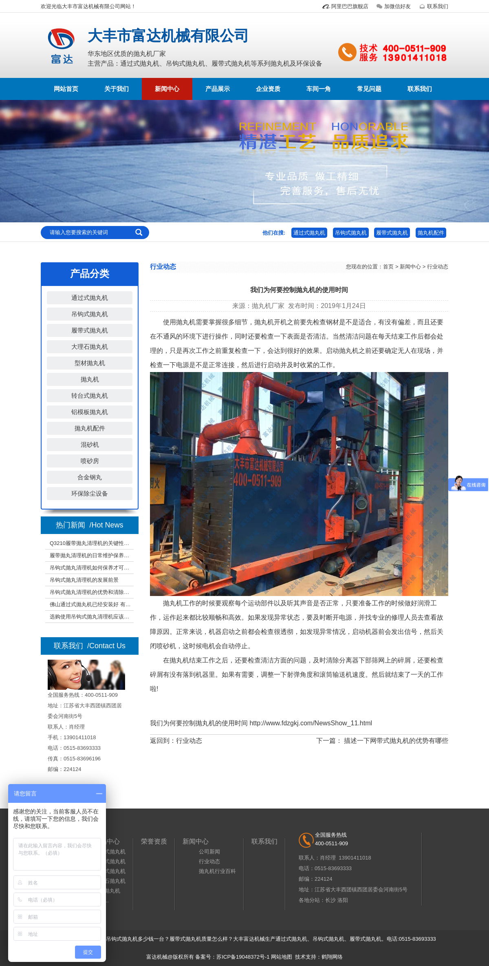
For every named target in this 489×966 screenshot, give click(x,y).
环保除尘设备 (89, 493)
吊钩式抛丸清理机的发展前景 (84, 581)
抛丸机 (90, 379)
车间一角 (318, 88)
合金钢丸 (89, 477)
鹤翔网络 (332, 957)
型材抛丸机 (90, 362)
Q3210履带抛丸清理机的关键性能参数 (92, 544)
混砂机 (90, 444)
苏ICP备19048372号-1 (242, 957)
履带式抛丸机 (392, 233)
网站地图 (281, 957)
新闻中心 (167, 88)
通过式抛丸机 (309, 233)
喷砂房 (90, 460)
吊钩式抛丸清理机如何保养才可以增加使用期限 (92, 569)
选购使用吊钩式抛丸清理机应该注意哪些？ (92, 618)
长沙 (330, 900)
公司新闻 (209, 852)
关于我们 (116, 88)
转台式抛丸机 (89, 395)
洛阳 (342, 900)
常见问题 (369, 88)
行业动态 (189, 740)
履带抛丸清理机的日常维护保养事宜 (92, 557)
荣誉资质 (154, 841)
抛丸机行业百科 (217, 871)
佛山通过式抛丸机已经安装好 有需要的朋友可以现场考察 (92, 606)
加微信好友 (392, 6)
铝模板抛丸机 (89, 411)
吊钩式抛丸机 (351, 233)
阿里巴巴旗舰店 (345, 6)
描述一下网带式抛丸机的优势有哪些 (396, 740)
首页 (388, 267)
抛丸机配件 (431, 233)
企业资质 (268, 88)
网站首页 (66, 88)
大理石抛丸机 (89, 346)
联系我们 (432, 6)
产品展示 (217, 88)
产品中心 (107, 841)
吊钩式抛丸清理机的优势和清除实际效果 (92, 593)
